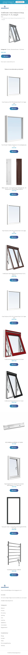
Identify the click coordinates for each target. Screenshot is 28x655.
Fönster (8, 49)
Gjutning (3, 615)
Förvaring (3, 613)
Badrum (3, 608)
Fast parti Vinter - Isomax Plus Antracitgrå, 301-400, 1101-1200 (14, 527)
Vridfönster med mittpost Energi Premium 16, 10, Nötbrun (14, 274)
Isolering (3, 620)
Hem (2, 16)
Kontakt (3, 638)
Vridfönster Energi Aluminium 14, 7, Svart (14, 401)
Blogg (2, 636)
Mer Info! (6, 56)
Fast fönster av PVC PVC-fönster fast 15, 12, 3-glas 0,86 (14, 102)
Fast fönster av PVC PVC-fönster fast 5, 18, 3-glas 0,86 (14, 231)
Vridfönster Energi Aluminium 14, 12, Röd (14, 359)
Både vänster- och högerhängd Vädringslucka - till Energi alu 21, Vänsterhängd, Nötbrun (14, 188)
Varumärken (4, 625)
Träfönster (21, 49)
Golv (2, 617)
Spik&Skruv (3, 622)
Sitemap (3, 645)
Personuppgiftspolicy (6, 643)
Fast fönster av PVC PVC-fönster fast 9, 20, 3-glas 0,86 (14, 317)
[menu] (26, 7)
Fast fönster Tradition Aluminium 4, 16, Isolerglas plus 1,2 (14, 145)
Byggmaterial (4, 627)
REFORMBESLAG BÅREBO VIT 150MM (14, 442)
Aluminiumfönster (15, 49)
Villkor (2, 640)
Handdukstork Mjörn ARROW (14, 569)
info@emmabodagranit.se (7, 600)
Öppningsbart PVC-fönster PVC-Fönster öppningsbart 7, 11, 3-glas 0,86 (14, 484)
